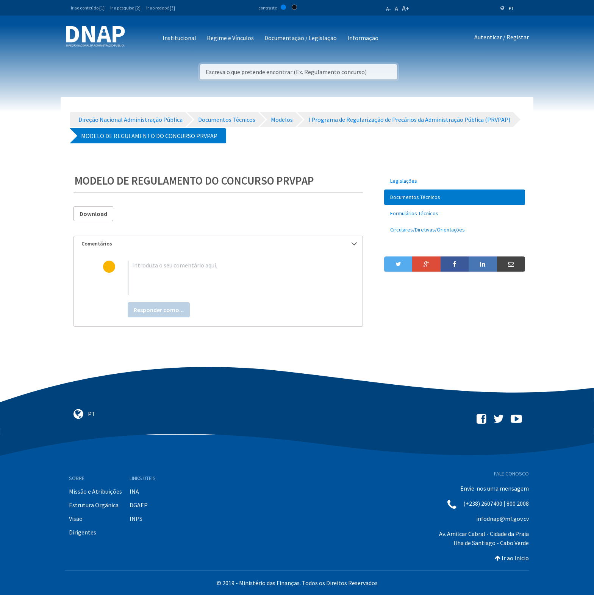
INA (134, 491)
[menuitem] (454, 181)
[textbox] (230, 278)
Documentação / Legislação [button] (300, 38)
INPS (136, 518)
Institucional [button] (179, 38)
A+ (406, 8)
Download (93, 213)
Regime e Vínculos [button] (230, 38)
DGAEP (139, 505)
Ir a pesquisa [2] (125, 8)
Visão (76, 518)
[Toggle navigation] (136, 38)
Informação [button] (362, 38)
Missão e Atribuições (95, 491)
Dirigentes (82, 532)
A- (388, 8)
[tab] (218, 244)
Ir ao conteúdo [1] (88, 8)
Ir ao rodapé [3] (160, 8)
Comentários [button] (219, 243)
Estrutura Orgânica (94, 505)
